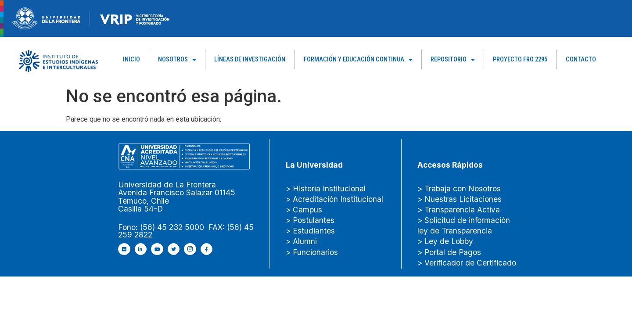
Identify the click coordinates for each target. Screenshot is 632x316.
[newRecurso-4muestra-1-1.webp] (46, 18)
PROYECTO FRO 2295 (520, 59)
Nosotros (177, 59)
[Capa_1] (58, 60)
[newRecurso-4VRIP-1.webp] (135, 18)
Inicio (131, 59)
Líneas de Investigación (249, 59)
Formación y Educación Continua (358, 59)
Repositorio (453, 59)
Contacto (581, 59)
